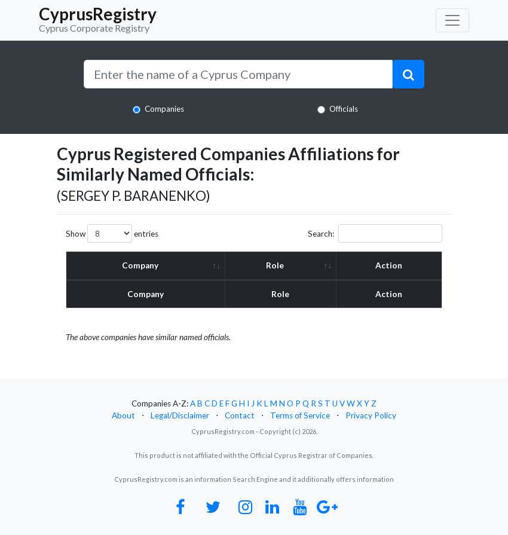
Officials (343, 109)
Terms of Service (300, 415)
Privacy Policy (370, 415)
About (123, 415)
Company (140, 265)
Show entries (112, 233)
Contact (240, 415)
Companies (164, 109)
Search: (375, 233)
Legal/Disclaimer (180, 415)
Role (275, 265)
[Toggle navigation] (452, 20)
